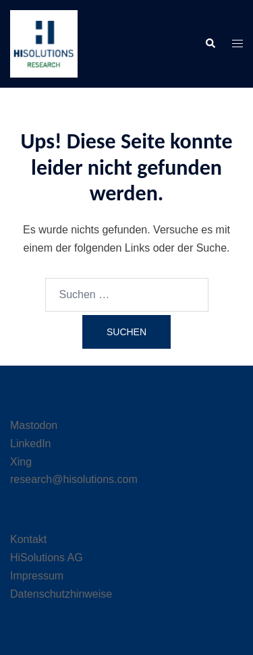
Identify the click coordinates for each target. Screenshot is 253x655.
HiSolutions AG (46, 557)
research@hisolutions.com (74, 479)
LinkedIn (30, 443)
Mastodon (33, 425)
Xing (21, 461)
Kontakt (28, 539)
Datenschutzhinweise (61, 594)
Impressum (36, 575)
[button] (209, 43)
